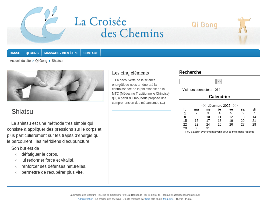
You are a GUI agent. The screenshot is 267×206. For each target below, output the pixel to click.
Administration (85, 199)
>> (235, 105)
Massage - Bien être (61, 53)
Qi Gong (32, 53)
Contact (90, 53)
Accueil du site (20, 61)
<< (204, 105)
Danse (15, 53)
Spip (147, 199)
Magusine (168, 199)
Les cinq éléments (130, 73)
